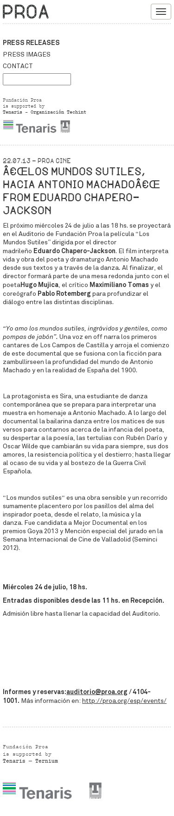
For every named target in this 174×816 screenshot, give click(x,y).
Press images (27, 54)
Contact (18, 66)
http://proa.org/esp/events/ (124, 701)
